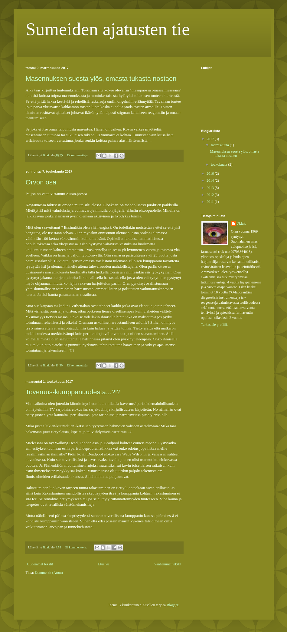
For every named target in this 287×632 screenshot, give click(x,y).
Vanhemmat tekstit (167, 564)
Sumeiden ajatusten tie (108, 29)
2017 (211, 139)
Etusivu (103, 564)
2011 (211, 202)
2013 (211, 188)
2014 (211, 180)
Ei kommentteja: (78, 155)
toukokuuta (219, 164)
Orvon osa (41, 182)
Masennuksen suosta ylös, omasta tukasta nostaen (101, 78)
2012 (211, 195)
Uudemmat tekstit (40, 564)
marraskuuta (220, 145)
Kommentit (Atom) (49, 573)
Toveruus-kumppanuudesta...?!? (73, 392)
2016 (211, 173)
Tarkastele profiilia (215, 325)
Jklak (241, 223)
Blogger (172, 605)
